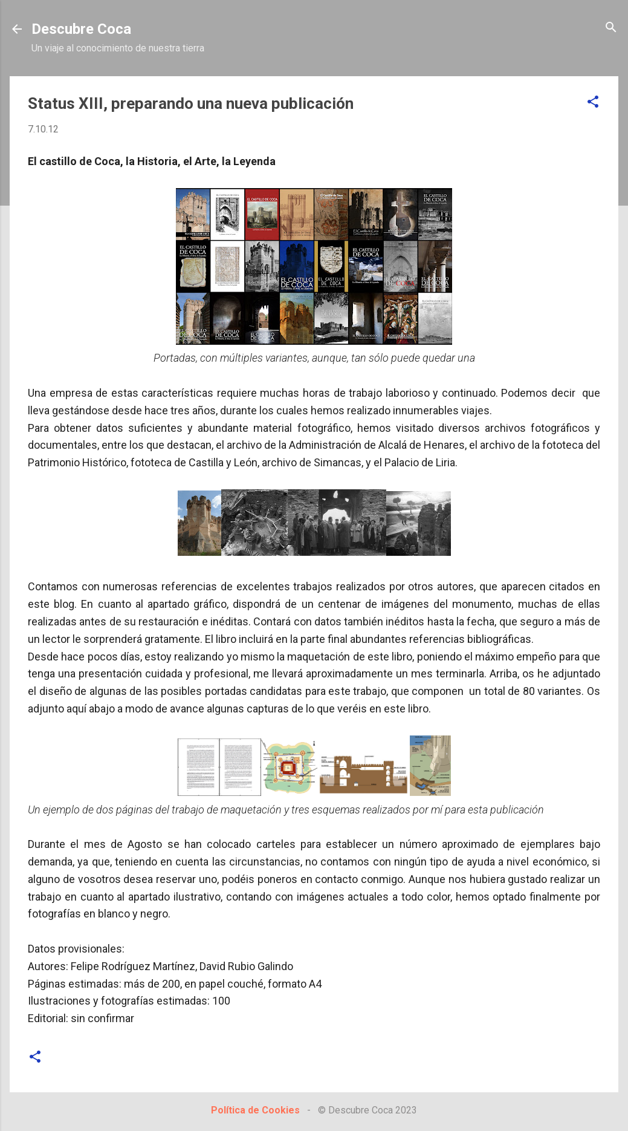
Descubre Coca (81, 29)
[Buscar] (611, 28)
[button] (593, 102)
